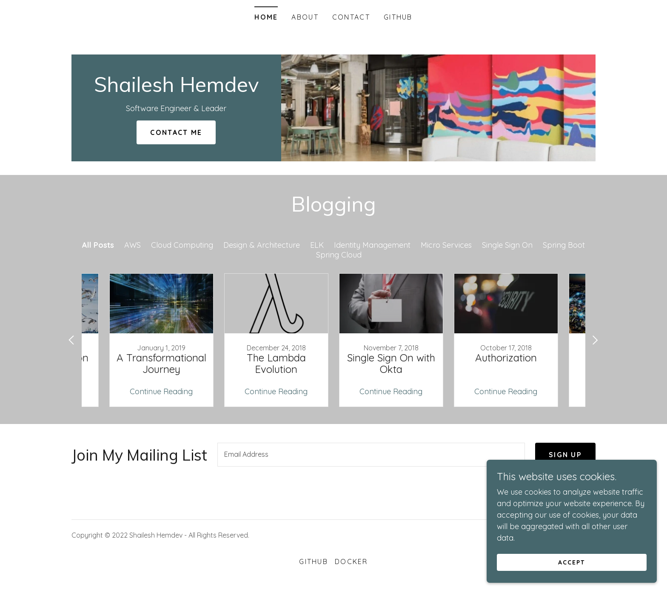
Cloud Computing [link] (182, 245)
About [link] (304, 17)
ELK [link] (317, 245)
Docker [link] (351, 561)
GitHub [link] (398, 17)
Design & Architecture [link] (261, 245)
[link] (176, 89)
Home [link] (266, 17)
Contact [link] (351, 17)
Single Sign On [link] (507, 245)
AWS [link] (132, 245)
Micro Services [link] (446, 245)
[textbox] (371, 455)
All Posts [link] (98, 245)
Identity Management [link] (372, 245)
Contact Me (176, 132)
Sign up (565, 454)
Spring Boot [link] (564, 245)
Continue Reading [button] (161, 391)
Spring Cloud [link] (339, 255)
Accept (571, 562)
